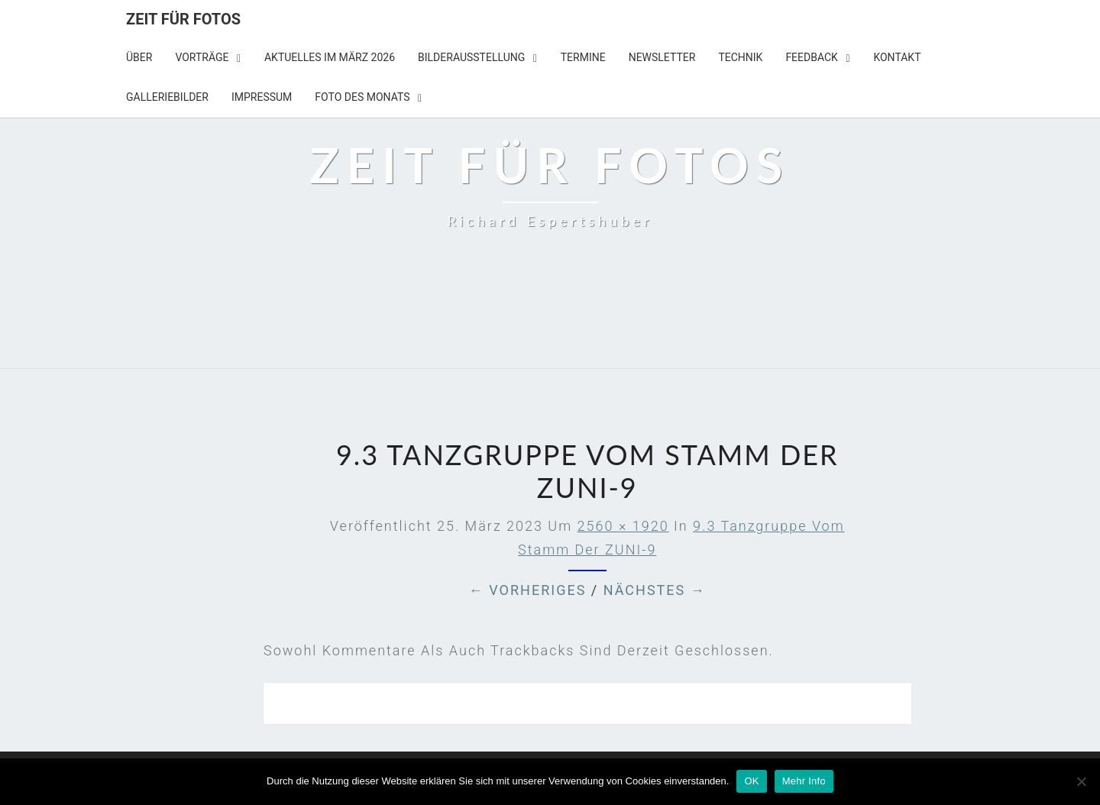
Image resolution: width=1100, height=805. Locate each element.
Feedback (811, 57)
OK (751, 781)
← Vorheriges (528, 590)
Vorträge (201, 57)
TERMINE (583, 57)
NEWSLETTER (662, 57)
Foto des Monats (362, 97)
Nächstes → (654, 590)
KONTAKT (896, 57)
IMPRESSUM (261, 97)
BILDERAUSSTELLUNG (471, 57)
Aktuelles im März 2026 (329, 57)
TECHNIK (740, 57)
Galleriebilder (167, 97)
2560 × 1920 (623, 526)
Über (139, 57)
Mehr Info (804, 781)
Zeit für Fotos (183, 19)
